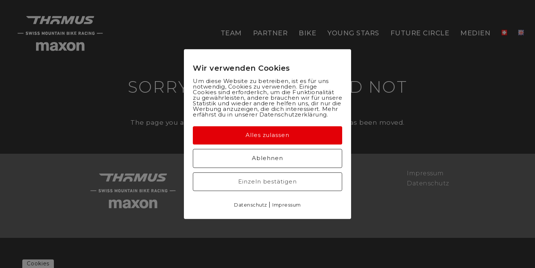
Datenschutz (250, 205)
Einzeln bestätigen (267, 181)
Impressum (286, 205)
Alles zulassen (267, 134)
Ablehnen (267, 158)
